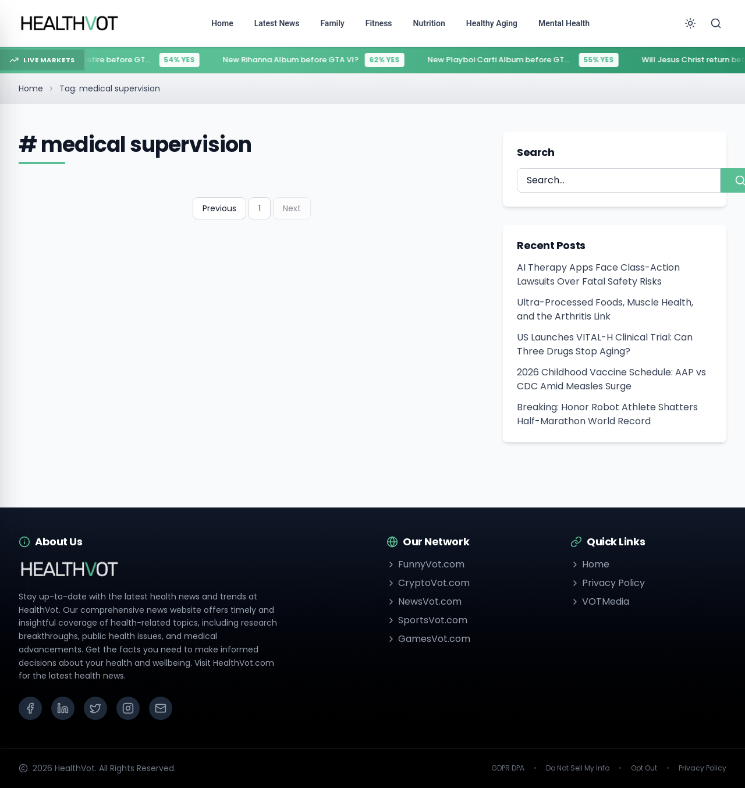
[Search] (715, 23)
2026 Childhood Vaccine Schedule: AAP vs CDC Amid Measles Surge (611, 379)
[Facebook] (30, 708)
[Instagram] (128, 708)
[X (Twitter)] (95, 708)
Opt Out (644, 768)
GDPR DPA (507, 768)
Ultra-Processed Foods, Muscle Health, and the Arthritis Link (605, 309)
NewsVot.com (424, 601)
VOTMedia (599, 601)
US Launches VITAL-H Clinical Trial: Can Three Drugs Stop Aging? (605, 344)
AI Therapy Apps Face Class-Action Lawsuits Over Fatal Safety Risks (598, 274)
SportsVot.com (426, 620)
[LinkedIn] (62, 708)
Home (31, 88)
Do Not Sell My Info (577, 768)
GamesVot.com (428, 638)
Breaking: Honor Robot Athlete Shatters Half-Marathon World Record (607, 414)
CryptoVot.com (428, 583)
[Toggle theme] (690, 23)
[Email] (160, 708)
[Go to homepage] (70, 23)
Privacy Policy (607, 583)
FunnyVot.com (425, 564)
